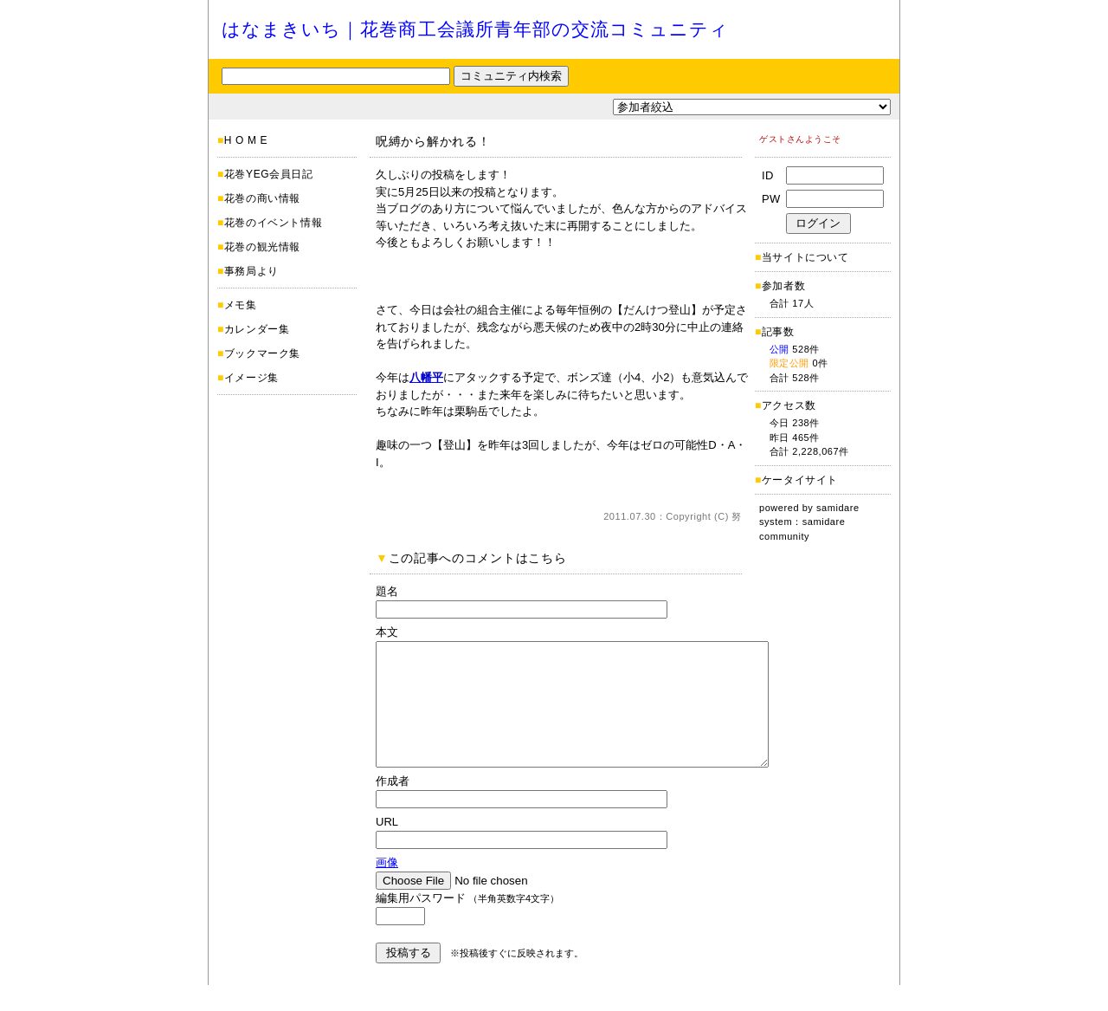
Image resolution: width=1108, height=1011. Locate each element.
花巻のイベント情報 (273, 223)
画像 (387, 888)
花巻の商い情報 (262, 198)
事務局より (251, 271)
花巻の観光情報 (262, 247)
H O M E (245, 140)
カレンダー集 (257, 329)
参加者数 (780, 286)
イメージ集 (251, 378)
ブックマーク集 (262, 353)
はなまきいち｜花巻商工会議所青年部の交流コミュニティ (475, 29)
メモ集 (240, 305)
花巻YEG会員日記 (268, 174)
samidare (838, 507)
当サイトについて (805, 257)
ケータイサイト (800, 480)
